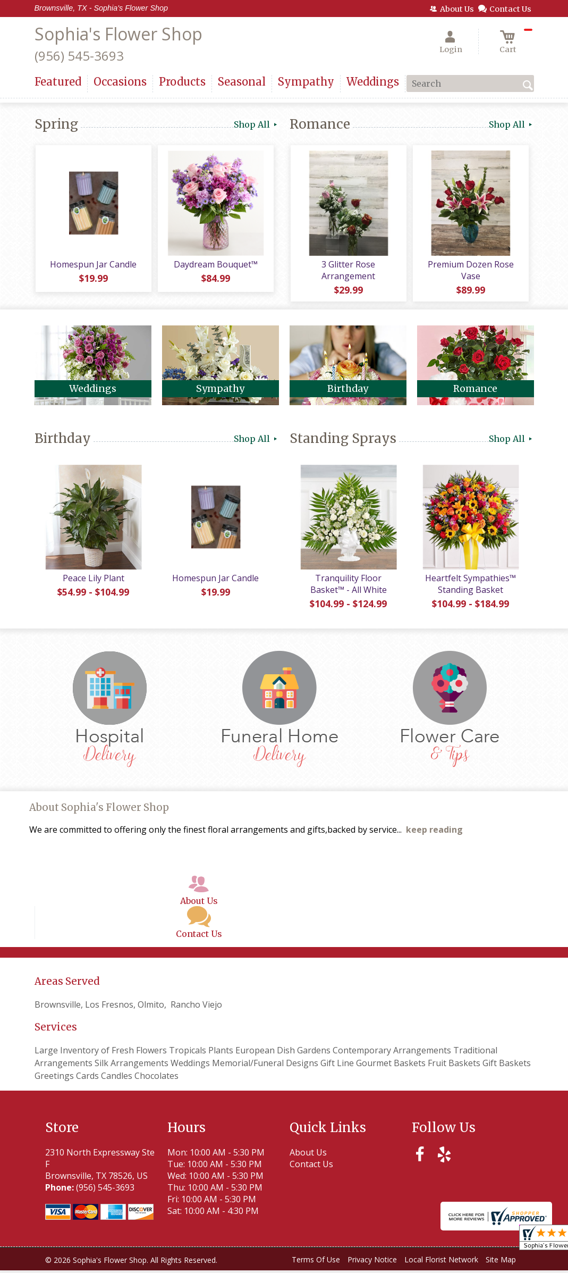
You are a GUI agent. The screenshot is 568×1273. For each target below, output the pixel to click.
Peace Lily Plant (93, 581)
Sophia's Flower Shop (118, 33)
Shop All (256, 124)
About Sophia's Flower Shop (99, 810)
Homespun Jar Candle (92, 265)
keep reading (434, 832)
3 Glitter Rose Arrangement (348, 271)
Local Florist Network (441, 1262)
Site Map (501, 1262)
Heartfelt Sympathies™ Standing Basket (470, 586)
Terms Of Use (316, 1262)
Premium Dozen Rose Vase (470, 271)
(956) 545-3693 (79, 55)
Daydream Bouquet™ (215, 265)
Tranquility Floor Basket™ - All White (348, 586)
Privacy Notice (372, 1262)
